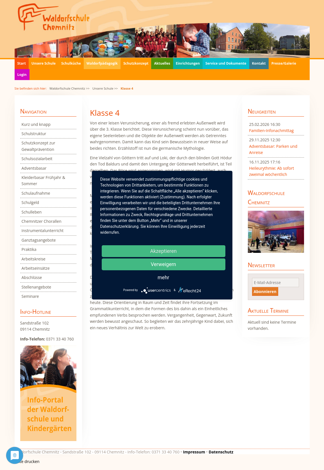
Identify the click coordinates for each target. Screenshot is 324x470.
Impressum (194, 452)
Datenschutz (221, 452)
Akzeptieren (163, 251)
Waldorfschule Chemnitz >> (69, 88)
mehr (163, 277)
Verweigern (163, 264)
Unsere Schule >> (105, 88)
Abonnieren (265, 291)
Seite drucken (27, 461)
